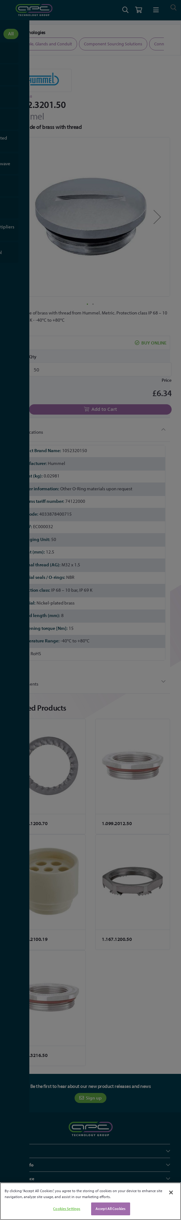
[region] (90, 1201)
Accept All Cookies (110, 1208)
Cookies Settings (66, 1208)
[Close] (171, 1192)
